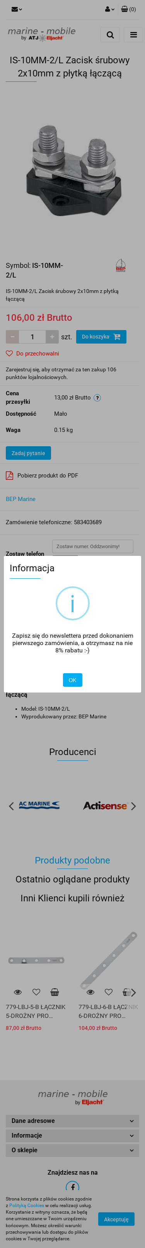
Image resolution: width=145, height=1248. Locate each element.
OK (72, 680)
